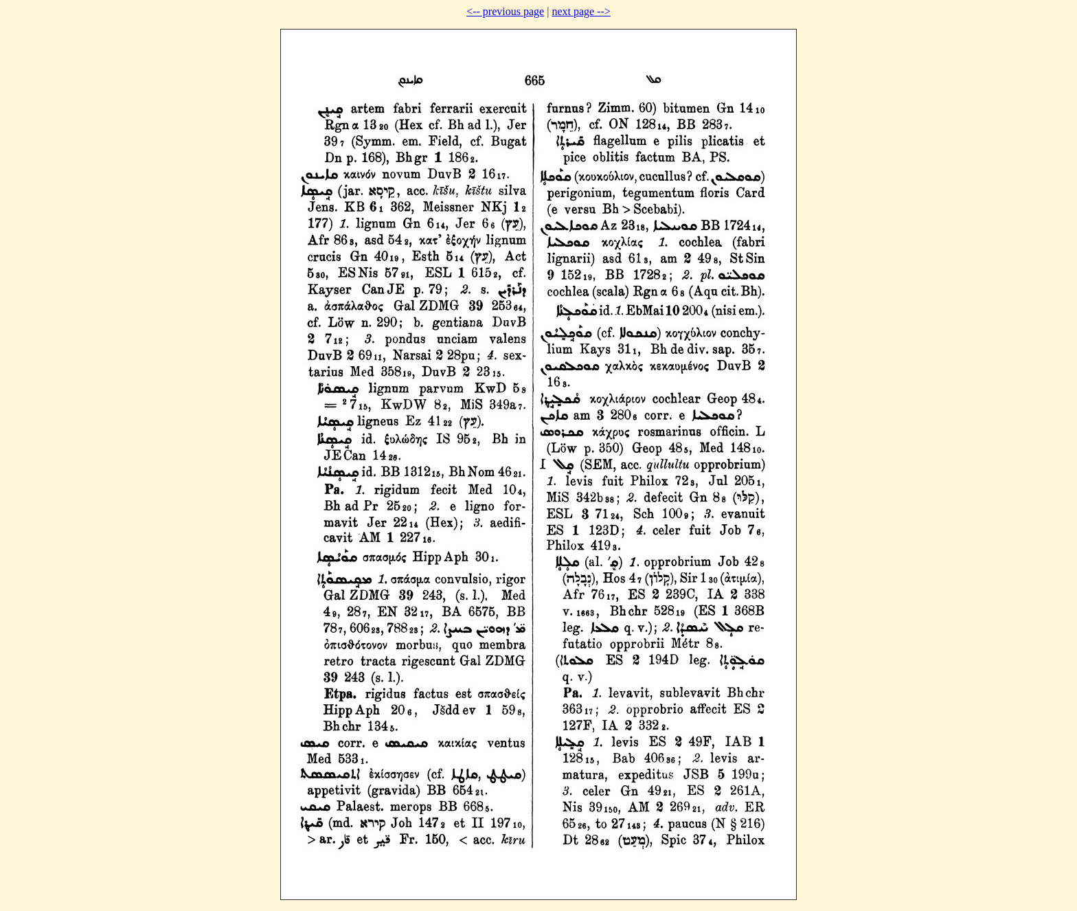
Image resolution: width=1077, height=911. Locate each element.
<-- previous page (505, 11)
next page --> (581, 11)
